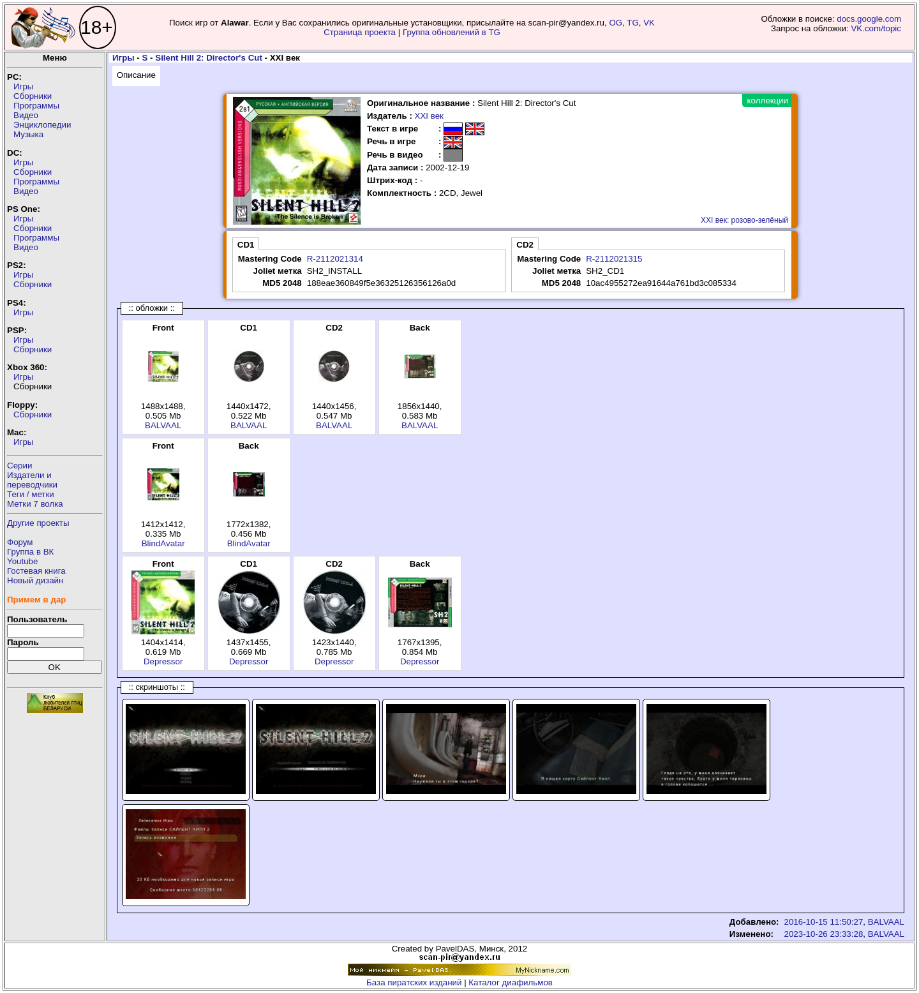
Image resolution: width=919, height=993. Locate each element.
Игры (23, 86)
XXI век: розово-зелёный (744, 220)
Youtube (22, 561)
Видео (25, 115)
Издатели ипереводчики (32, 479)
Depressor (163, 661)
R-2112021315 (614, 259)
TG (633, 22)
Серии (19, 465)
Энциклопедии (42, 125)
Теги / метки (30, 494)
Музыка (28, 134)
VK (649, 22)
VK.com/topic (876, 28)
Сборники (32, 96)
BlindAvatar (163, 543)
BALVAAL (163, 425)
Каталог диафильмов (510, 982)
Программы (36, 105)
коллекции (767, 100)
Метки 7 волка (35, 504)
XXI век (429, 116)
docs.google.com (869, 19)
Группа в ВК (30, 551)
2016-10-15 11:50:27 (823, 922)
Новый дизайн (35, 580)
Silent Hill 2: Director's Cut (208, 58)
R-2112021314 (335, 259)
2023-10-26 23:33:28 (823, 934)
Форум (20, 542)
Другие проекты (38, 523)
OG (615, 22)
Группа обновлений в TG (451, 32)
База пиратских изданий (413, 982)
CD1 (246, 245)
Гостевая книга (36, 571)
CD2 (525, 245)
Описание (136, 75)
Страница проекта (360, 32)
